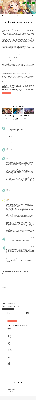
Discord (19, 398)
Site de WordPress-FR (11, 391)
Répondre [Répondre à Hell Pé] (32, 199)
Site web (3, 282)
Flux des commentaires (11, 389)
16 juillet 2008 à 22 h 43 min (10, 158)
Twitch (24, 398)
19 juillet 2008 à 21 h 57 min (10, 200)
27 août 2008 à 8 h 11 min (9, 247)
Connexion (9, 384)
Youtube (21, 398)
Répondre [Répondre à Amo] (32, 246)
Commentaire (4, 287)
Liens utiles (29, 398)
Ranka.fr (16, 398)
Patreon (26, 398)
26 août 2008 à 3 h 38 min (9, 238)
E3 (2, 100)
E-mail (3, 278)
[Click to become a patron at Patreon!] (18, 93)
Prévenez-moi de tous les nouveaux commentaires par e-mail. (12, 303)
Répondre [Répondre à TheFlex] (32, 157)
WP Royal (8, 398)
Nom (3, 273)
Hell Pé (7, 199)
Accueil (13, 398)
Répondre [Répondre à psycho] (32, 126)
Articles (32, 398)
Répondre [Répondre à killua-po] (32, 237)
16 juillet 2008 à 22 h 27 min (10, 149)
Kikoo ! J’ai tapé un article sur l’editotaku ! (8, 26)
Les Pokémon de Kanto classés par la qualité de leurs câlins (18, 117)
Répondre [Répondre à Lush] (32, 148)
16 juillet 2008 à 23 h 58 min (10, 190)
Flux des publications (11, 387)
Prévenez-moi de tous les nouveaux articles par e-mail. (11, 306)
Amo (4, 102)
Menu (18, 15)
